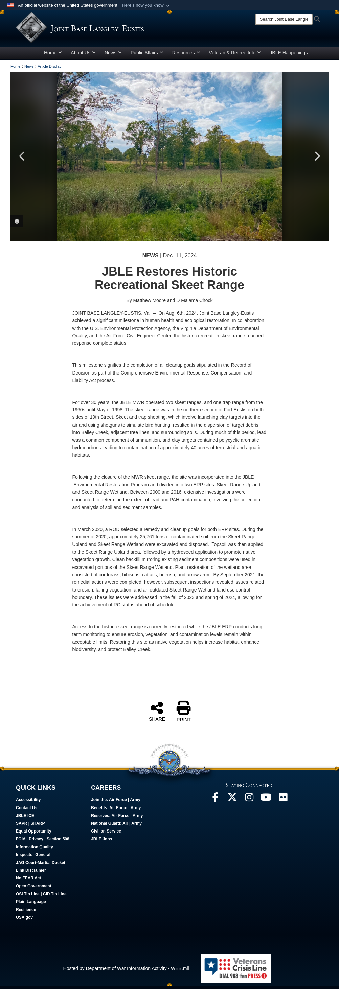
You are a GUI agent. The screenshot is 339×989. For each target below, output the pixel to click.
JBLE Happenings (289, 55)
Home (53, 55)
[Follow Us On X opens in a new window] (232, 801)
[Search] (284, 19)
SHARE (157, 713)
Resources (186, 55)
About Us (83, 55)
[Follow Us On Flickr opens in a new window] (282, 801)
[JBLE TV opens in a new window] (265, 801)
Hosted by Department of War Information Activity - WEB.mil (126, 970)
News (113, 55)
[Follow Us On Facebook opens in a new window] (215, 801)
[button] (146, 5)
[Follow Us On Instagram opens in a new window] (249, 801)
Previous (22, 159)
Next (316, 159)
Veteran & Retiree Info (235, 55)
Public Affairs (147, 55)
